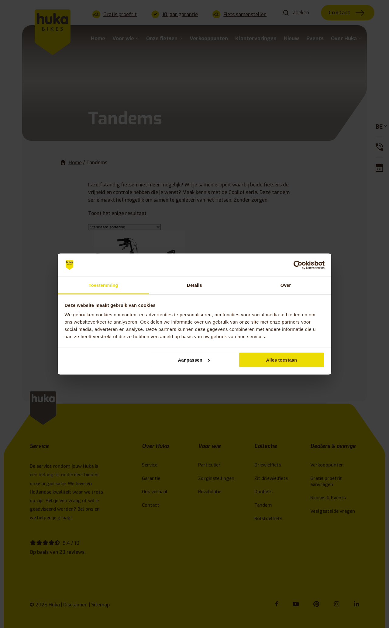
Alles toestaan (281, 359)
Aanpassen (194, 359)
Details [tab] (194, 285)
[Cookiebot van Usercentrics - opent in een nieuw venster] (298, 265)
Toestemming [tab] (103, 285)
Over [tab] (286, 285)
